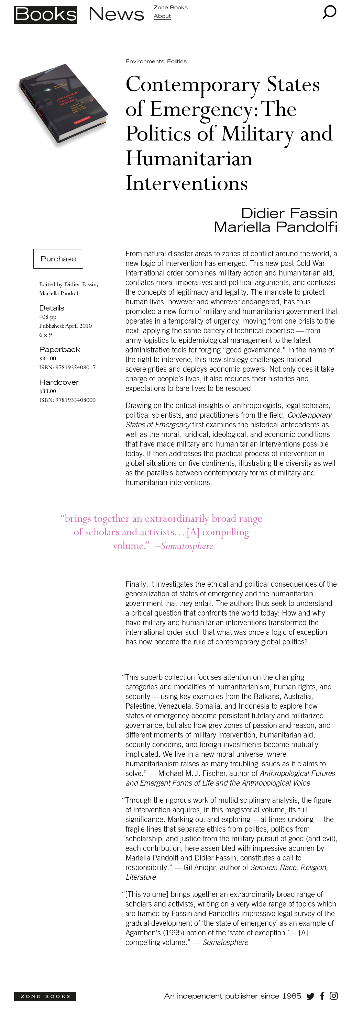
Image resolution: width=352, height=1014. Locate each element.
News (116, 15)
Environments (144, 61)
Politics (177, 61)
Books (45, 15)
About (162, 16)
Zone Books (171, 7)
